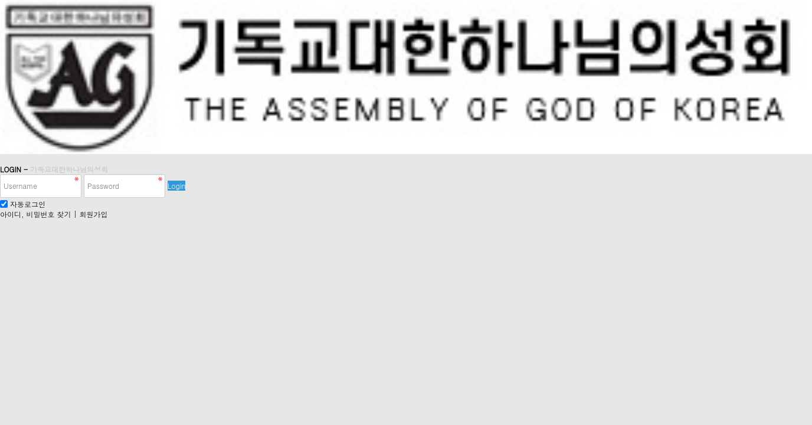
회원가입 (94, 214)
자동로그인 (27, 204)
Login (176, 186)
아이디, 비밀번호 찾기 (35, 214)
